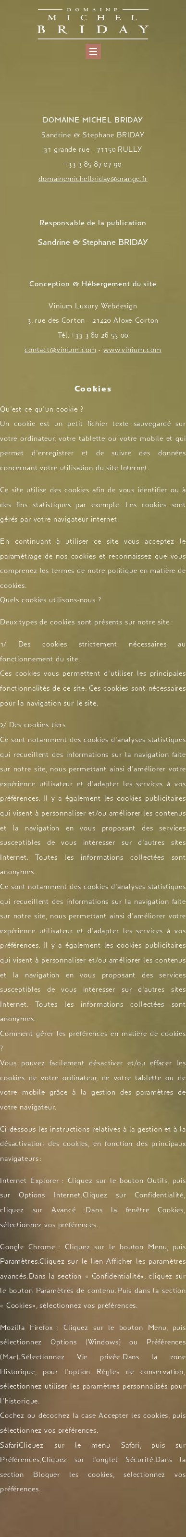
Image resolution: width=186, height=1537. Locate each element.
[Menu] (93, 51)
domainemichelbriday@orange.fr (93, 178)
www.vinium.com (132, 349)
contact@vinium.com (60, 349)
